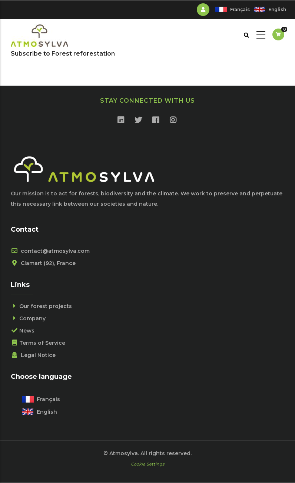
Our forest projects (41, 306)
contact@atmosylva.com (50, 251)
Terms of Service (38, 343)
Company (28, 318)
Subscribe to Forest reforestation (63, 53)
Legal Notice (33, 355)
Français (240, 9)
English (277, 9)
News (22, 330)
